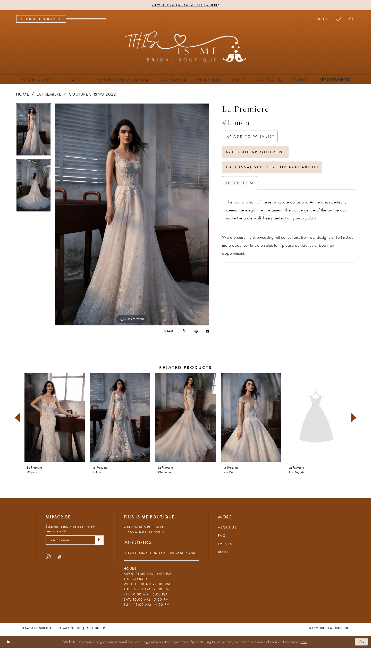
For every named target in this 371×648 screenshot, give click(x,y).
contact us (304, 245)
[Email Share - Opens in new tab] (207, 331)
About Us (227, 527)
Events (225, 543)
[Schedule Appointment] (41, 19)
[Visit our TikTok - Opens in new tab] (59, 556)
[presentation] (54, 417)
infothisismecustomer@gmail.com (160, 552)
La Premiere (49, 94)
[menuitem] (41, 19)
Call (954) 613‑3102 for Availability (272, 167)
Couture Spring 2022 (92, 94)
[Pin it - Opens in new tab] (196, 331)
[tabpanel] (33, 131)
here (304, 641)
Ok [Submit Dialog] (362, 641)
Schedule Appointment (256, 152)
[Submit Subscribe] (99, 540)
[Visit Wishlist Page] (338, 18)
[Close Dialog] (8, 641)
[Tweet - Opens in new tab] (184, 331)
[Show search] (350, 19)
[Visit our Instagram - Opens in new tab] (48, 556)
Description (239, 183)
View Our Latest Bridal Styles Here (184, 5)
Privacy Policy (69, 628)
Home (22, 94)
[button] (320, 19)
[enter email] (75, 540)
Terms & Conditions (37, 628)
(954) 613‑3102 (137, 542)
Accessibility (96, 628)
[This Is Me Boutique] (186, 47)
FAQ (222, 535)
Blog (223, 552)
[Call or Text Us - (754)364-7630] (86, 19)
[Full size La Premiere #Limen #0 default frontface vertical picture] (132, 214)
